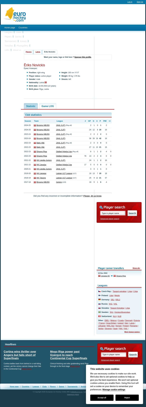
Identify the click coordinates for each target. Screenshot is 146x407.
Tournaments (10, 41)
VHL (115, 304)
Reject (127, 398)
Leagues (8, 32)
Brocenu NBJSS (43, 125)
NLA (114, 316)
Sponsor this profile (82, 57)
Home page (9, 27)
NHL (121, 329)
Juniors (59, 182)
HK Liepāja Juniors (44, 160)
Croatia (121, 320)
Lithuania (101, 326)
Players (7, 36)
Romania (133, 326)
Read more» (27, 369)
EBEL (107, 320)
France (102, 323)
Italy (126, 323)
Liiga (111, 296)
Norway (119, 326)
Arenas (23, 41)
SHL (111, 312)
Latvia (38, 52)
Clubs (18, 32)
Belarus (113, 320)
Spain (115, 329)
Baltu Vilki (40, 143)
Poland (126, 326)
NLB (119, 316)
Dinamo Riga (42, 152)
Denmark (128, 320)
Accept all (102, 398)
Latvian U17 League (64, 173)
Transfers (8, 45)
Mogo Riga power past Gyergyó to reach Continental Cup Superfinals (68, 355)
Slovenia (108, 329)
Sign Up (140, 2)
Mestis (117, 296)
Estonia (137, 320)
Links (6, 50)
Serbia (100, 329)
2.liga (135, 291)
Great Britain (111, 323)
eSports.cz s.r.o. (77, 392)
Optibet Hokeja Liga (64, 152)
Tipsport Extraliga (117, 308)
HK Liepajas (41, 165)
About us (17, 50)
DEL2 (118, 300)
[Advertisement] (87, 28)
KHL (110, 304)
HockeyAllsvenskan (122, 312)
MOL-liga (110, 326)
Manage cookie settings (113, 389)
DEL (112, 300)
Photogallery (22, 45)
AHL (125, 329)
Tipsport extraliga (119, 291)
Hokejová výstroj (73, 394)
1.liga (130, 291)
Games (18, 36)
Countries (23, 27)
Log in (129, 2)
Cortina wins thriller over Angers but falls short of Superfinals (20, 355)
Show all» (136, 268)
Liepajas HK (105, 276)
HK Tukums (41, 178)
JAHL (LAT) (60, 125)
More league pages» (132, 332)
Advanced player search (109, 219)
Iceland (120, 323)
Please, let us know (92, 196)
